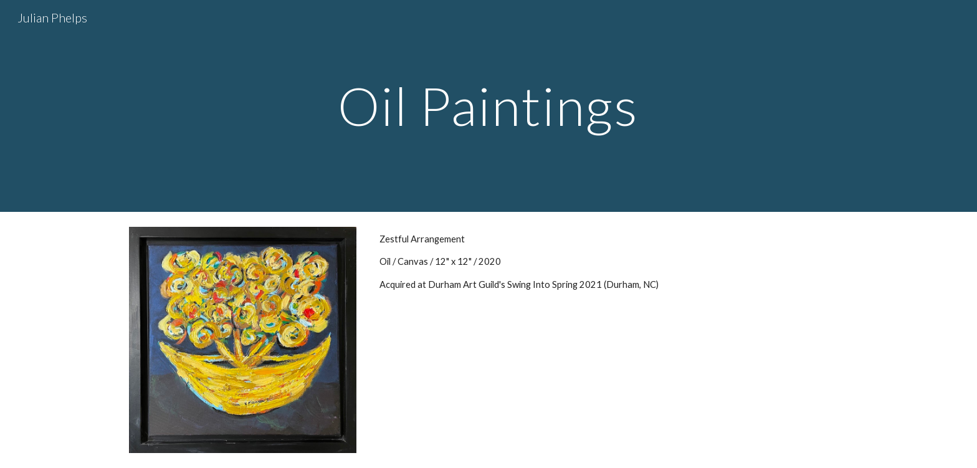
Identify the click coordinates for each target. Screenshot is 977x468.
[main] (488, 105)
